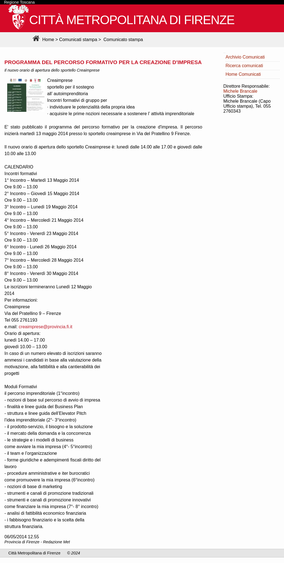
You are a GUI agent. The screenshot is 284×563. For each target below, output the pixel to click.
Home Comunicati (243, 74)
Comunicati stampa (78, 39)
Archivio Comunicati (245, 57)
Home (42, 39)
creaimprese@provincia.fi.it (45, 326)
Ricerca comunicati (244, 65)
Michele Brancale (240, 91)
